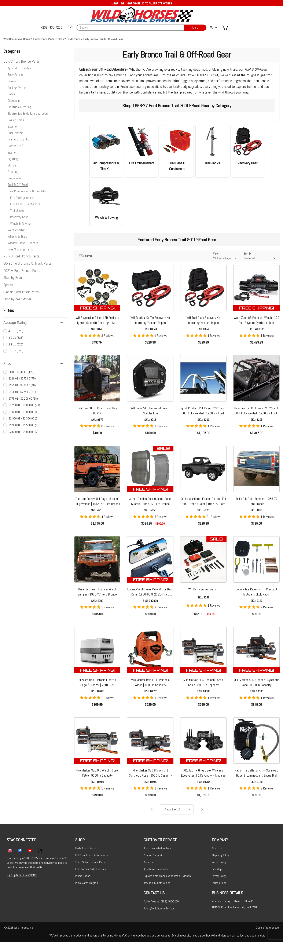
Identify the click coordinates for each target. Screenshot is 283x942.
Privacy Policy (219, 876)
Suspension (15, 178)
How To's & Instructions (156, 883)
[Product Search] (130, 28)
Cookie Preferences (267, 928)
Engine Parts (16, 120)
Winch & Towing (20, 223)
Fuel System (15, 133)
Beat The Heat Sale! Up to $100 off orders (141, 3)
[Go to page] (177, 809)
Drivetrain (14, 100)
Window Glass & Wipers (23, 243)
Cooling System (17, 87)
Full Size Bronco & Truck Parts (92, 855)
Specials (9, 284)
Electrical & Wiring (19, 107)
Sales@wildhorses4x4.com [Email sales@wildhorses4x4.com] (159, 908)
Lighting (13, 159)
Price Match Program (86, 883)
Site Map (217, 869)
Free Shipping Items (20, 249)
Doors (11, 94)
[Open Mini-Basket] (224, 27)
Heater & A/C (16, 146)
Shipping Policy (220, 855)
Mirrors (12, 165)
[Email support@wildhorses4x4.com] (70, 27)
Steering (13, 171)
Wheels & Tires (17, 236)
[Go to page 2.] (202, 809)
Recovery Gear (19, 217)
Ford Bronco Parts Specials (90, 869)
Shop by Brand (13, 277)
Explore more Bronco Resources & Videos (167, 876)
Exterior (13, 126)
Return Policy (219, 862)
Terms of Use (219, 883)
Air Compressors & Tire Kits (28, 191)
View (215, 254)
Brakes (12, 81)
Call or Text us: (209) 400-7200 (161, 901)
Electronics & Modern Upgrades (28, 113)
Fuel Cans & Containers (25, 204)
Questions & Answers (155, 869)
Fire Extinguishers (22, 197)
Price (33, 363)
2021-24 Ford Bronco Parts (90, 862)
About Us (217, 848)
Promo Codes (82, 876)
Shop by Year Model (17, 299)
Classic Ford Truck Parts (21, 291)
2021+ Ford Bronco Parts (21, 270)
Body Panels (15, 74)
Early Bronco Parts (85, 848)
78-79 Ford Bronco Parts (21, 256)
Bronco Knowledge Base (157, 848)
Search (195, 27)
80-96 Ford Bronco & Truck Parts (27, 263)
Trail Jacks (17, 210)
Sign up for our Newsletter (22, 875)
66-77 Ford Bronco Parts (21, 61)
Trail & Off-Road (18, 184)
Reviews (148, 862)
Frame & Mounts (18, 139)
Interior (12, 152)
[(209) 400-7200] (52, 27)
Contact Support (152, 855)
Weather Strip (16, 230)
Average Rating (33, 323)
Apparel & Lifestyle (20, 68)
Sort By (247, 254)
